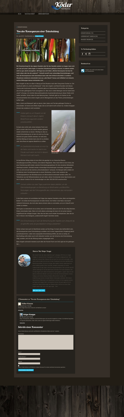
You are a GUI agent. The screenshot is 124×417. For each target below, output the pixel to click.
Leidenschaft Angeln (88, 36)
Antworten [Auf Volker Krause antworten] (20, 310)
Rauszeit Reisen (86, 39)
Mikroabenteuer (43, 14)
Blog (19, 14)
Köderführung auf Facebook (82, 54)
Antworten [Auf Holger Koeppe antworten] (22, 323)
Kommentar (21, 333)
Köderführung (22, 27)
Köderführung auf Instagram (89, 54)
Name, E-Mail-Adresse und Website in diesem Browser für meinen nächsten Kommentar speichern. (41, 367)
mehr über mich (38, 290)
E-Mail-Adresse (22, 356)
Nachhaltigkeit (30, 14)
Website (20, 361)
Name (20, 352)
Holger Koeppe (39, 36)
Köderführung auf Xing (86, 54)
